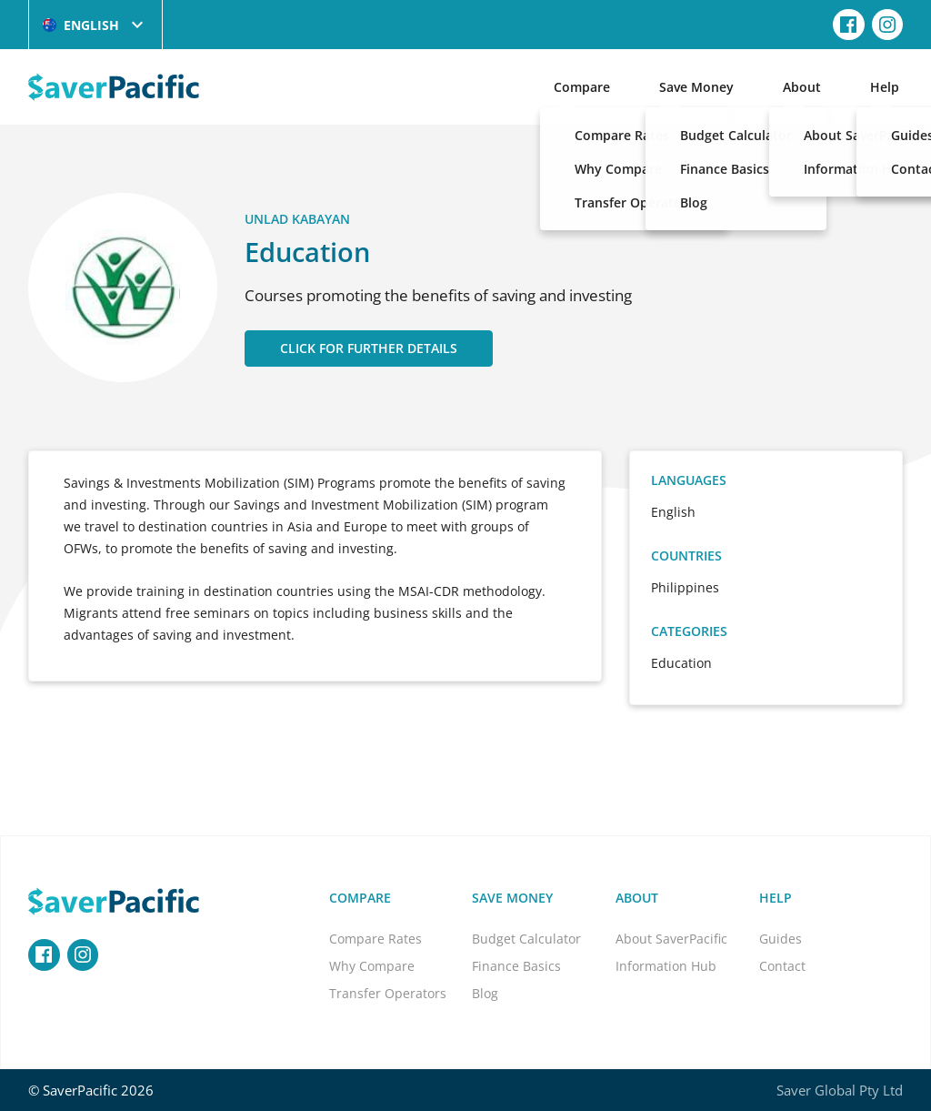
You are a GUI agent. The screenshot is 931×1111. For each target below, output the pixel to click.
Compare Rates (375, 938)
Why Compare (372, 966)
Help (884, 87)
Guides (780, 938)
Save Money (696, 87)
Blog (485, 993)
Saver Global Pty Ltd (839, 1090)
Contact (782, 966)
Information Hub (666, 966)
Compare (582, 87)
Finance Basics (516, 966)
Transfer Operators (387, 993)
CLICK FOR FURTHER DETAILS (368, 348)
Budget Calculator (526, 938)
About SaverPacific (671, 938)
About (802, 87)
